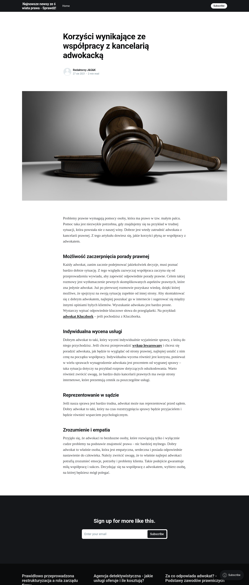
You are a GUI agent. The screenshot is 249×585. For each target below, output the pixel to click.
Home (66, 6)
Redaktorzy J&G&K (84, 70)
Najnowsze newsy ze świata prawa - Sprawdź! (39, 6)
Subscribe (219, 5)
